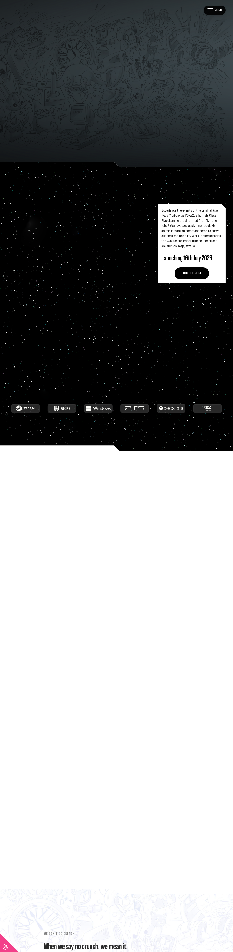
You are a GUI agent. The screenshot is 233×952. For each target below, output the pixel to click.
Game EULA (120, 931)
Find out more (192, 112)
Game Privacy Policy (145, 931)
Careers (147, 865)
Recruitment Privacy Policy (69, 931)
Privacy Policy (37, 931)
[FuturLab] (27, 864)
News (145, 875)
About (146, 838)
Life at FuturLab (153, 847)
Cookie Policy (100, 931)
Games (146, 856)
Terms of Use (16, 931)
